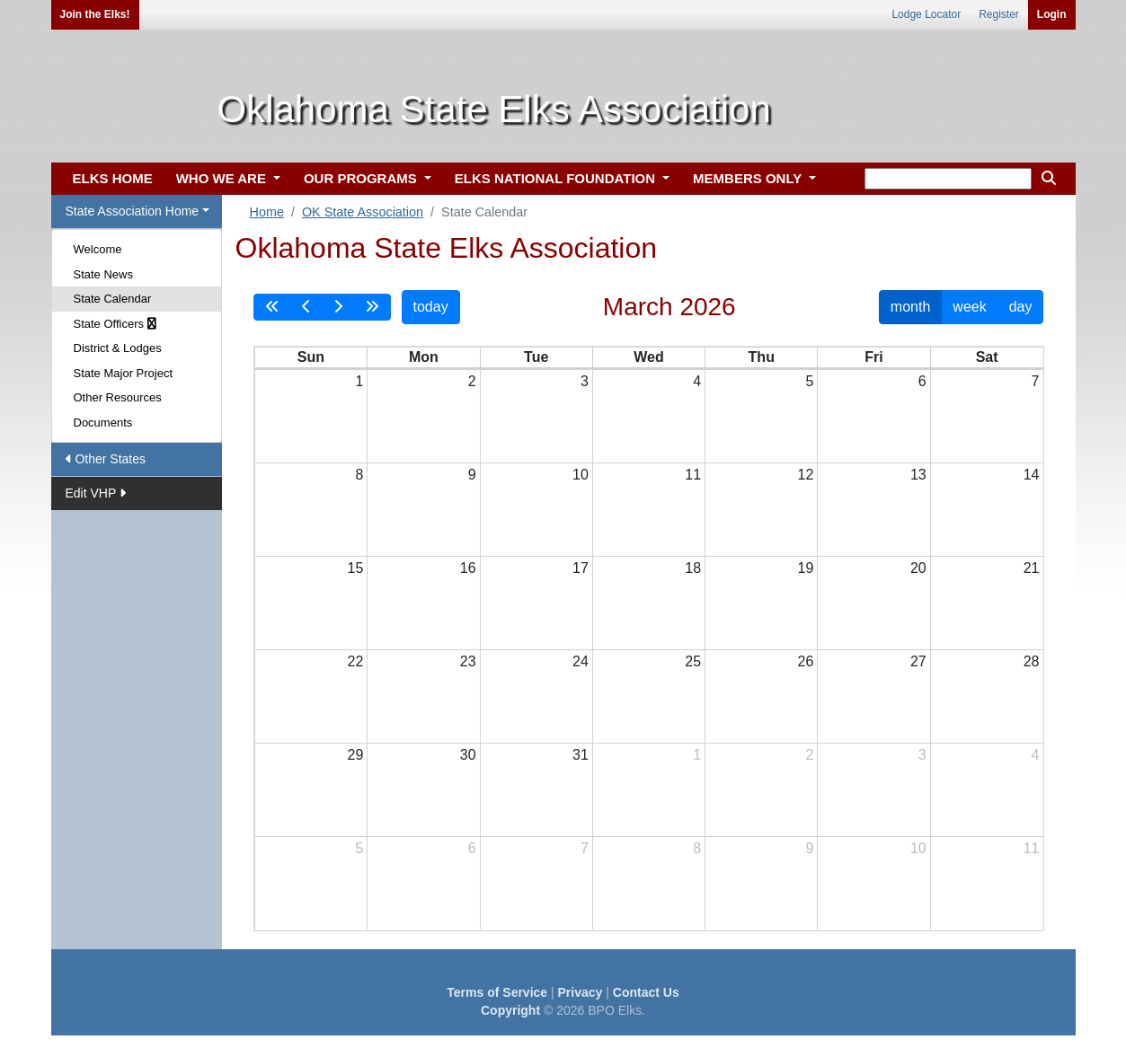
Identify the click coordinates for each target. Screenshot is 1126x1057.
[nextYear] (372, 307)
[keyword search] (948, 178)
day (1021, 306)
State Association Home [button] (132, 211)
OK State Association (362, 212)
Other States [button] (106, 459)
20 (918, 568)
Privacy (580, 992)
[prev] (306, 307)
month (910, 306)
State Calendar (113, 298)
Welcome (98, 249)
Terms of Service (497, 992)
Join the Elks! (95, 14)
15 (355, 568)
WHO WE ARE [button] (223, 178)
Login (1052, 14)
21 (1032, 568)
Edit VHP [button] (96, 493)
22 (355, 661)
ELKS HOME (113, 178)
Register (999, 14)
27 (918, 661)
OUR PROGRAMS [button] (362, 178)
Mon (424, 357)
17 (580, 568)
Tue (536, 357)
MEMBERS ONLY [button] (749, 178)
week (969, 306)
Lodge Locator (926, 14)
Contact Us (646, 992)
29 (355, 754)
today (430, 306)
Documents (103, 422)
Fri (873, 357)
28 (1032, 661)
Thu (762, 357)
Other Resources (118, 397)
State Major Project (123, 373)
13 (918, 474)
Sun (310, 357)
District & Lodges (118, 348)
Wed (648, 357)
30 (468, 754)
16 (468, 568)
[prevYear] (272, 307)
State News (103, 274)
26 (806, 661)
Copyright (510, 1010)
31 (580, 754)
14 (1032, 474)
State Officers (115, 323)
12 (806, 474)
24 (580, 661)
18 (693, 568)
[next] (338, 307)
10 (580, 474)
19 (806, 568)
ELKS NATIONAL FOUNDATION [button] (557, 178)
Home (267, 212)
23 (468, 661)
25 (693, 661)
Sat (987, 357)
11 (693, 474)
